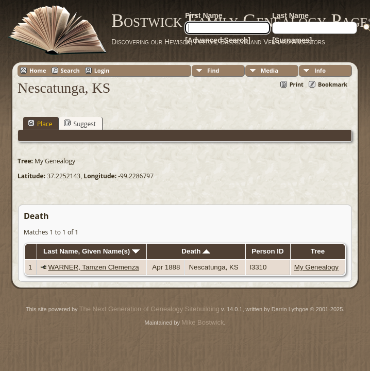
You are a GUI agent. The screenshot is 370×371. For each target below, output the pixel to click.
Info (320, 70)
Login (102, 70)
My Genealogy (316, 267)
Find (213, 70)
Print (297, 84)
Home (37, 70)
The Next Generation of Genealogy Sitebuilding (149, 309)
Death (195, 251)
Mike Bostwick (202, 322)
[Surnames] (292, 40)
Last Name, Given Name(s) (91, 251)
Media (269, 70)
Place (40, 123)
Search (70, 70)
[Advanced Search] (217, 40)
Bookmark (332, 84)
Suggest (80, 123)
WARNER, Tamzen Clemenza (93, 267)
